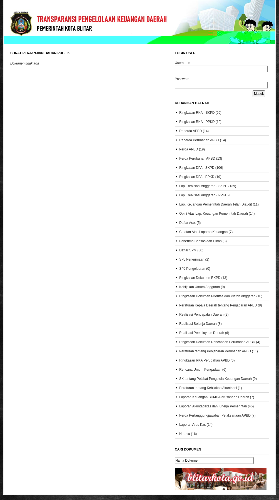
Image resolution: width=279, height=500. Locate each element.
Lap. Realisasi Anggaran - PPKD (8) (205, 195)
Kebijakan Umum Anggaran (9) (202, 287)
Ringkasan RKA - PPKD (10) (200, 122)
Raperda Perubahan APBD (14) (202, 140)
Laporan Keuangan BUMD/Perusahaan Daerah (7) (216, 397)
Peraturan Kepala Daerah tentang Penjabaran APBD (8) (220, 305)
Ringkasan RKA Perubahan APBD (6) (207, 360)
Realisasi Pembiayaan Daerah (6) (204, 333)
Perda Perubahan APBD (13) (200, 158)
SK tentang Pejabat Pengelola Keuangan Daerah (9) (218, 379)
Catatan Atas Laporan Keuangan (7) (206, 232)
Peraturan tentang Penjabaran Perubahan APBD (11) (218, 351)
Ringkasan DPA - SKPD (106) (201, 168)
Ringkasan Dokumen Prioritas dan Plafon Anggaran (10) (220, 296)
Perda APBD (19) (192, 149)
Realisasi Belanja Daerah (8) (200, 324)
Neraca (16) (188, 434)
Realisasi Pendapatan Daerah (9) (203, 314)
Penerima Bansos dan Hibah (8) (203, 241)
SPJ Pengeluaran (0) (194, 269)
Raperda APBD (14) (194, 131)
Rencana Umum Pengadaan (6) (202, 370)
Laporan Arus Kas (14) (196, 425)
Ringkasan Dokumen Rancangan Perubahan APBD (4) (219, 342)
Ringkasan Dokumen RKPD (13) (203, 278)
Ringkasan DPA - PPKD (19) (200, 177)
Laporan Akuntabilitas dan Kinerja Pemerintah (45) (216, 406)
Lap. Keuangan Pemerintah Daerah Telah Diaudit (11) (219, 204)
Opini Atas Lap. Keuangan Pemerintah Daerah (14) (217, 214)
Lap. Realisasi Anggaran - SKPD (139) (207, 186)
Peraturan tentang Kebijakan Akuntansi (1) (210, 388)
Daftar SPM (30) (191, 250)
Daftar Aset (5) (190, 223)
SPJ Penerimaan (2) (194, 259)
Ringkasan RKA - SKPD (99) (200, 113)
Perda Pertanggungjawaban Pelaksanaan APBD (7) (217, 415)
